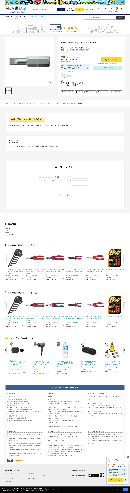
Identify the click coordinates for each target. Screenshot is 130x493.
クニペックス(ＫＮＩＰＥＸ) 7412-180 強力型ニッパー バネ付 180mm (35, 271)
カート (122, 11)
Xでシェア (80, 91)
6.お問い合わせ (31, 478)
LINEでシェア (91, 91)
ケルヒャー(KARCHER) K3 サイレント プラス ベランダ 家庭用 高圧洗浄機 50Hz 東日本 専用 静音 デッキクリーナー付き (112, 363)
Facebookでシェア (68, 91)
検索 (61, 9)
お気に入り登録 (108, 67)
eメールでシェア (104, 91)
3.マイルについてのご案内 (11, 476)
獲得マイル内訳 (64, 61)
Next (125, 258)
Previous (5, 258)
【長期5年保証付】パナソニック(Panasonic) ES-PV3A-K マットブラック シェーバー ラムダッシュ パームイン (17, 363)
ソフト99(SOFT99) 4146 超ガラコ (115, 270)
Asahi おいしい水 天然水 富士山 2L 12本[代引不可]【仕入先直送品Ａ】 (65, 363)
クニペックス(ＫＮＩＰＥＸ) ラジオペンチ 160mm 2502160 (94, 270)
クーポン (104, 11)
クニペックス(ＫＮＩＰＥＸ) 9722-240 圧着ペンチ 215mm (75, 270)
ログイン (79, 9)
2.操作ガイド (31, 473)
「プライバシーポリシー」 (30, 490)
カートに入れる (117, 480)
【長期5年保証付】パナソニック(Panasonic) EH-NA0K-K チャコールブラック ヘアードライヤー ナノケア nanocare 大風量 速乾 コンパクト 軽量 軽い (41, 363)
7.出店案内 (8, 481)
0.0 (57, 177)
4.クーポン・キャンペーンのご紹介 (36, 476)
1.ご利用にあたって (10, 473)
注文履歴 (117, 11)
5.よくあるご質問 (9, 478)
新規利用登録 (89, 9)
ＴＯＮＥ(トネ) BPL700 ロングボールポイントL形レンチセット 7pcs (15, 271)
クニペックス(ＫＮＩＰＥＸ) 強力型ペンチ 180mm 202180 (55, 270)
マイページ (98, 11)
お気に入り (110, 11)
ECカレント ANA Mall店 (16, 16)
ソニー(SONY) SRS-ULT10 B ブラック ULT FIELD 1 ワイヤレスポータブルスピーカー (88, 363)
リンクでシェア (116, 91)
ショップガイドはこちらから (38, 16)
